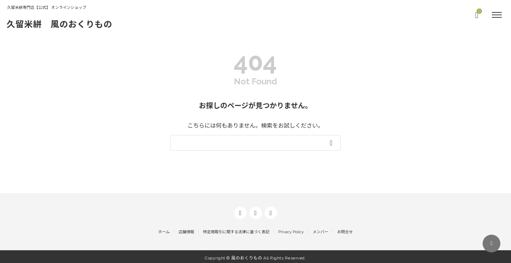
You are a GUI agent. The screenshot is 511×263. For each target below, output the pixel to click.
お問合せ (345, 229)
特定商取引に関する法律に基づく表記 (236, 229)
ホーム (164, 229)
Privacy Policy (291, 229)
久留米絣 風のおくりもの (64, 24)
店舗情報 (186, 229)
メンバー (320, 229)
